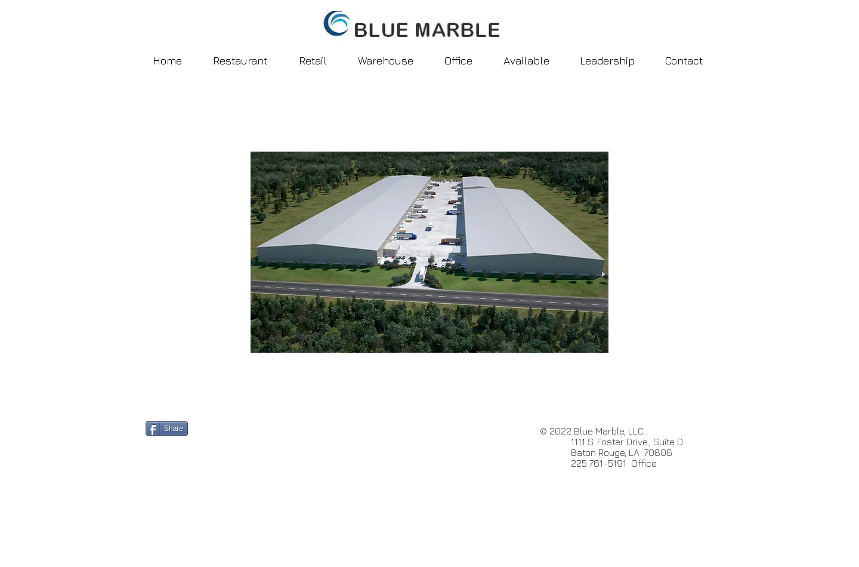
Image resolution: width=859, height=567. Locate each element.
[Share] (167, 428)
